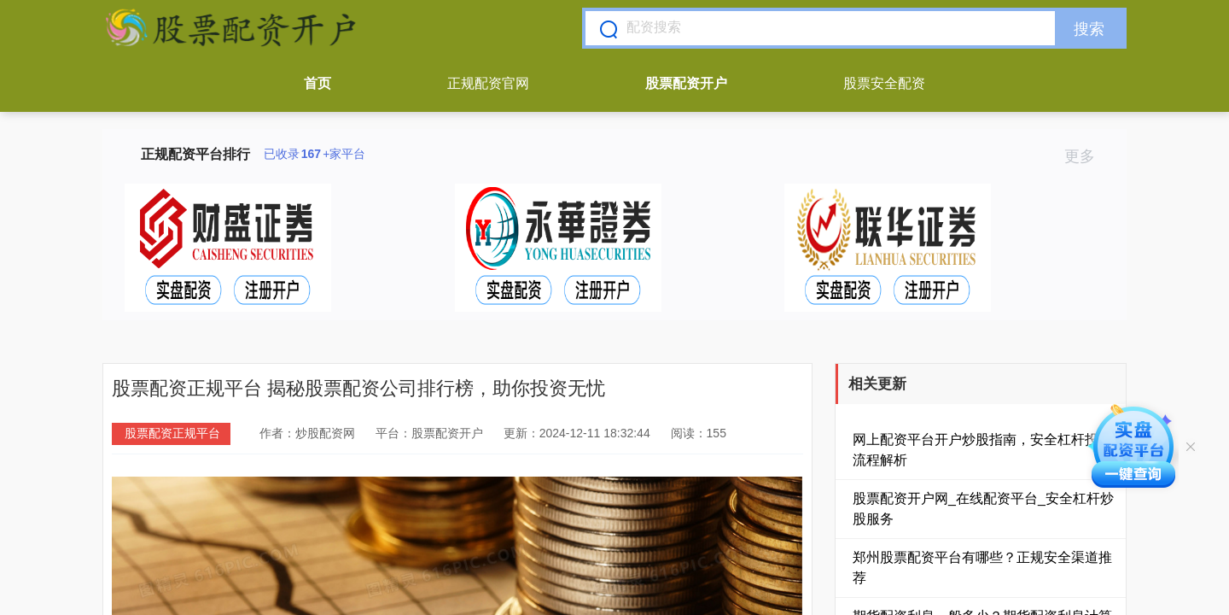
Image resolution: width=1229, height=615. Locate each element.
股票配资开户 (686, 83)
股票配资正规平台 (172, 433)
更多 (1087, 156)
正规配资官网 (488, 83)
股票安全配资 (884, 83)
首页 (317, 83)
